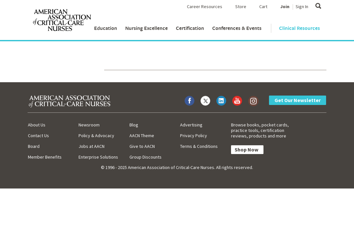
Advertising (191, 125)
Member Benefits (45, 157)
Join (284, 6)
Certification (190, 28)
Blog (133, 125)
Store (240, 6)
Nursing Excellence (146, 28)
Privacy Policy (193, 135)
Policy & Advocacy (96, 135)
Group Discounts (145, 157)
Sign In (302, 6)
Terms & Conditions (199, 146)
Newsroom (89, 125)
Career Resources (204, 6)
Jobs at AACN (91, 146)
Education (105, 28)
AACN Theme (141, 135)
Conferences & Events (237, 28)
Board (34, 146)
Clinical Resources (299, 28)
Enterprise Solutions (98, 157)
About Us (36, 125)
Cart (263, 6)
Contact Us (38, 135)
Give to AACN (142, 146)
